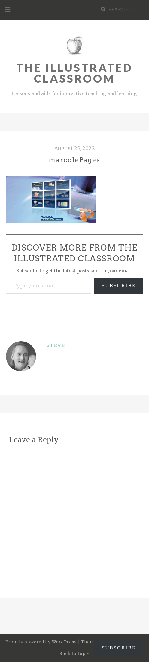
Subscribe (119, 285)
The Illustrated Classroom (74, 73)
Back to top (74, 653)
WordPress (64, 642)
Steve (56, 345)
